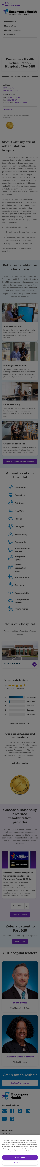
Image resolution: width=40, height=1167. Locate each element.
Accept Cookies (20, 1157)
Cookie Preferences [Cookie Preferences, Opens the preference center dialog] (20, 1163)
